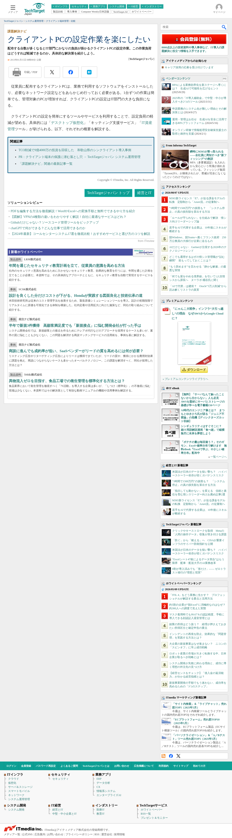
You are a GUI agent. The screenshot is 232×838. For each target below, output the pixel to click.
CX (98, 787)
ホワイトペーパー (151, 809)
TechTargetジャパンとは (96, 765)
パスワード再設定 (46, 765)
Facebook (171, 756)
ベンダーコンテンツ (178, 78)
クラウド (13, 778)
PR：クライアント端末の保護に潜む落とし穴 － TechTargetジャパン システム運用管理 (79, 157)
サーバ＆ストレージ (20, 787)
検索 (224, 27)
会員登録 (26, 765)
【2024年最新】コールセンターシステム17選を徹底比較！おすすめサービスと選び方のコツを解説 (80, 234)
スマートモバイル (19, 791)
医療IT (100, 809)
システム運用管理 (19, 799)
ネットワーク (16, 795)
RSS (163, 756)
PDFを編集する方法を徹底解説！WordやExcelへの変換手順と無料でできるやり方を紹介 (73, 211)
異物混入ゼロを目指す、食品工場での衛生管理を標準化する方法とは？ (67, 381)
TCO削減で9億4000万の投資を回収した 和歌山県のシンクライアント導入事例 (75, 150)
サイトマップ (180, 765)
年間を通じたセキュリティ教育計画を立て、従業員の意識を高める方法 (67, 266)
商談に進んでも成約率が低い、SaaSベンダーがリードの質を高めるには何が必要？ (76, 351)
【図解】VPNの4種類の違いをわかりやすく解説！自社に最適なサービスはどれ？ (68, 217)
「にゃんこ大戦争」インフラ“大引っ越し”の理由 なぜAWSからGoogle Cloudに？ (197, 313)
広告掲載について (144, 765)
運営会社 (106, 834)
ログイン (11, 765)
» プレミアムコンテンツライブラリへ (185, 379)
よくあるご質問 (69, 765)
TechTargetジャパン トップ (108, 193)
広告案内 (39, 834)
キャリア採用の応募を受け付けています (189, 67)
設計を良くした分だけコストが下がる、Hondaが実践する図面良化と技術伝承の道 (76, 295)
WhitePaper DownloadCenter (143, 253)
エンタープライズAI (109, 795)
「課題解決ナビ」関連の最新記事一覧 (45, 163)
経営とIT (144, 193)
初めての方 (199, 765)
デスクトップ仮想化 (67, 123)
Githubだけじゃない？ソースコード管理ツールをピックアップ (55, 222)
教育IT (100, 813)
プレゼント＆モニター (154, 817)
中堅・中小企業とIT (64, 813)
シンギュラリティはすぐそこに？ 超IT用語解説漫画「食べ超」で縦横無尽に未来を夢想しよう (203, 430)
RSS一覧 (146, 813)
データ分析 (103, 782)
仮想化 (12, 782)
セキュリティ (60, 778)
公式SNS (27, 834)
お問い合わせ (121, 765)
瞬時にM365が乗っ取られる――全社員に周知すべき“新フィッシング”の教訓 (208, 155)
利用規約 (164, 765)
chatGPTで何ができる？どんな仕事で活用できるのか (48, 228)
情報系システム (106, 791)
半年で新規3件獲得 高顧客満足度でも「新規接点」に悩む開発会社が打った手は (75, 325)
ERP (99, 778)
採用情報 (119, 834)
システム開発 (16, 809)
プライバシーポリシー (79, 834)
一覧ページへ (218, 456)
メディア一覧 (12, 834)
